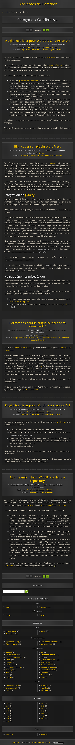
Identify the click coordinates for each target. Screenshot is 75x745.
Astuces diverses (12, 653)
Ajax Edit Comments (42, 337)
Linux (43, 614)
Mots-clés (44, 733)
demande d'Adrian (54, 65)
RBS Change (45, 661)
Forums (9, 661)
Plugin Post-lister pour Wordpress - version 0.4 (37, 40)
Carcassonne (45, 606)
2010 (42, 710)
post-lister (61, 421)
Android (9, 651)
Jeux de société (11, 630)
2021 (7, 705)
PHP (42, 656)
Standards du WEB (48, 668)
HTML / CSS (10, 663)
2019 (7, 710)
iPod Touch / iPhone (13, 666)
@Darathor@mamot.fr (41, 742)
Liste (37, 50)
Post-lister (58, 50)
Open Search (28, 504)
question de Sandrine (28, 80)
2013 (42, 702)
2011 (42, 707)
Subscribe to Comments (60, 337)
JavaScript (9, 668)
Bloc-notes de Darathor (37, 4)
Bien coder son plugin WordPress (37, 146)
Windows (44, 671)
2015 (7, 717)
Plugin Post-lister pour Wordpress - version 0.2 (37, 404)
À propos (9, 733)
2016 (7, 715)
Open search (34, 491)
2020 (7, 707)
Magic (8, 606)
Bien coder (45, 155)
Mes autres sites (47, 643)
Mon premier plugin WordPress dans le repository (37, 477)
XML (42, 676)
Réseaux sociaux (47, 663)
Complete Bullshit (12, 684)
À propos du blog (12, 640)
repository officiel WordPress (53, 504)
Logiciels (9, 676)
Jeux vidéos (10, 632)
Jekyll (7, 671)
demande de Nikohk (23, 347)
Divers (8, 689)
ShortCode (44, 50)
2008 (42, 715)
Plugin (23, 50)
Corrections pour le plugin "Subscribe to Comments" (37, 323)
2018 (7, 712)
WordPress (31, 47)
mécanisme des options (19, 301)
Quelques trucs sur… (48, 658)
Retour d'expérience (48, 666)
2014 (7, 720)
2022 (7, 702)
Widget (51, 50)
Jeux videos (45, 684)
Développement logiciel (14, 656)
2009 (42, 712)
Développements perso (44, 47)
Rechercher (37, 584)
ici (41, 365)
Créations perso (12, 643)
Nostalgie (44, 687)
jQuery (32, 155)
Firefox (8, 614)
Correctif (31, 337)
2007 (42, 717)
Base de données (56, 155)
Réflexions (44, 689)
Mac (42, 651)
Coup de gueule (11, 687)
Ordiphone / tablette (48, 653)
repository (52, 163)
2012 (42, 705)
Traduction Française (37, 339)
